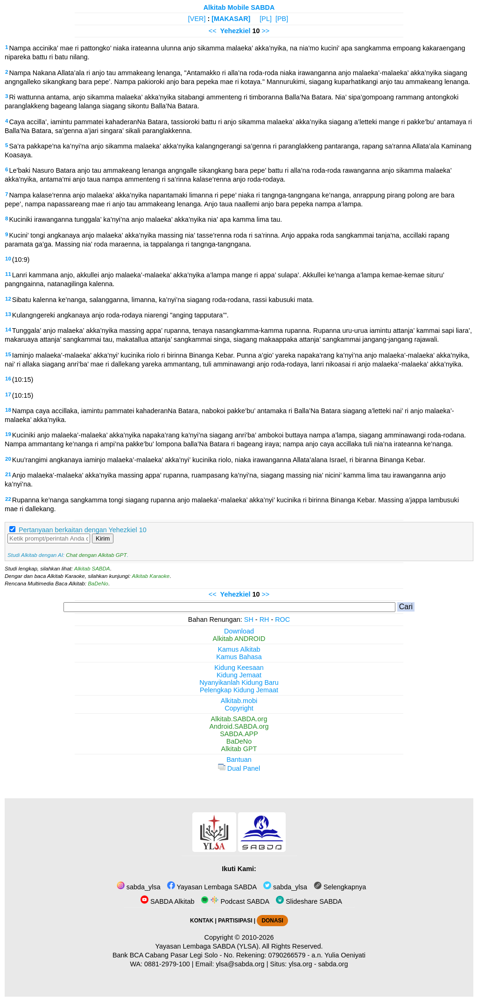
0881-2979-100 (167, 964)
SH (248, 619)
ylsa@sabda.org (240, 964)
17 (8, 394)
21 (8, 474)
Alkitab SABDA (92, 568)
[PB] (281, 18)
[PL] (266, 18)
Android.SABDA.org (238, 726)
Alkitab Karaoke (151, 576)
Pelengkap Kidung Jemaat (239, 690)
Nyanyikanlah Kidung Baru (239, 682)
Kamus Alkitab (239, 649)
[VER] (197, 18)
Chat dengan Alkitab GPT (96, 555)
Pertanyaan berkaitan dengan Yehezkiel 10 (83, 530)
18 (8, 410)
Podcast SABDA (235, 901)
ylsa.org (300, 964)
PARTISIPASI (235, 920)
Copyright (239, 708)
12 (8, 299)
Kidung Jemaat (239, 675)
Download (239, 631)
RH (264, 619)
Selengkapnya (340, 887)
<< (213, 31)
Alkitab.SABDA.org (239, 719)
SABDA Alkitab (167, 901)
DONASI (272, 920)
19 (8, 434)
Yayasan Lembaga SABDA (212, 887)
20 (8, 459)
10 (8, 258)
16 (8, 378)
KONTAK (201, 920)
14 (8, 329)
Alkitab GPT (239, 749)
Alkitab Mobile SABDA (239, 7)
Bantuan (239, 759)
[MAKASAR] (230, 18)
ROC (282, 619)
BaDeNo (98, 583)
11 (8, 274)
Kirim (103, 538)
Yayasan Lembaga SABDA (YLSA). (207, 946)
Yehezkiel (235, 31)
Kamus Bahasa (239, 657)
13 (8, 314)
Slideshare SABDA (309, 901)
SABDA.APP (239, 734)
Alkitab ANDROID (239, 638)
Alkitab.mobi (239, 700)
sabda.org (333, 964)
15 (8, 354)
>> (265, 31)
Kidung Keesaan (239, 667)
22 (8, 499)
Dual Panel (239, 768)
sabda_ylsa (139, 887)
